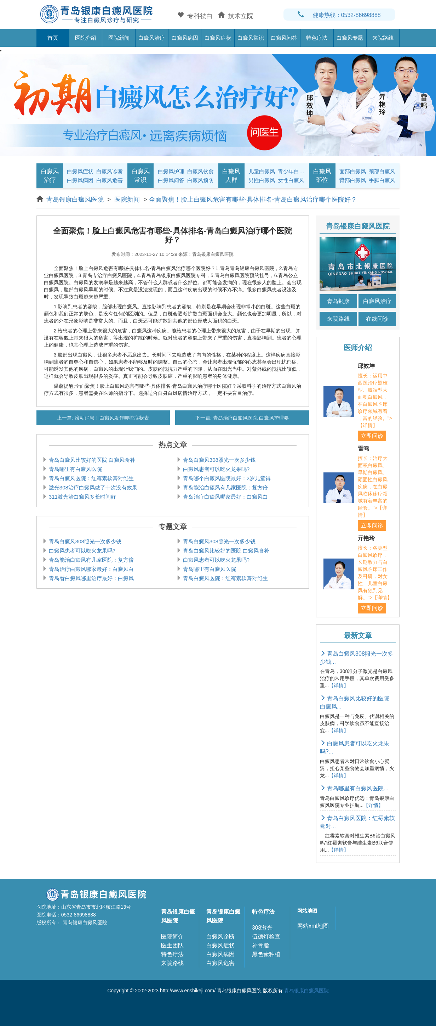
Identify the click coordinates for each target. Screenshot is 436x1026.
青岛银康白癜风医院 (75, 199)
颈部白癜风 (382, 171)
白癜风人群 (231, 175)
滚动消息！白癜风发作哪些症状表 (111, 418)
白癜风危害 (109, 180)
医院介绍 (85, 38)
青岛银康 (338, 301)
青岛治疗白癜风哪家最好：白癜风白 (225, 497)
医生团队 (172, 945)
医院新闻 (119, 38)
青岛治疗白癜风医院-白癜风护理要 (250, 418)
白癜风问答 (284, 38)
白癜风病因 (185, 38)
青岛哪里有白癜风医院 (74, 469)
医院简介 (172, 937)
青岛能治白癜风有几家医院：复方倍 (225, 487)
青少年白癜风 (291, 171)
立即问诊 (372, 436)
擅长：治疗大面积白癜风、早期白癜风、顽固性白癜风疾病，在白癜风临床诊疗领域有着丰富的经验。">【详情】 (373, 486)
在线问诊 (377, 319)
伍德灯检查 (266, 937)
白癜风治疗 (151, 38)
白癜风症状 (218, 38)
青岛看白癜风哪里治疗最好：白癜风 (90, 578)
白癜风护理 (171, 171)
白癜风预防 (200, 180)
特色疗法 (316, 38)
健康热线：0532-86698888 (339, 15)
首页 (52, 38)
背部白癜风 (352, 180)
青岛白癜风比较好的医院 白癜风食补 (91, 460)
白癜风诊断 (109, 171)
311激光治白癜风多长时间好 (81, 497)
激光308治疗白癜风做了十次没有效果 (92, 487)
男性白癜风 (261, 180)
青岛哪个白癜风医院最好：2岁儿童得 (226, 478)
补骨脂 (260, 945)
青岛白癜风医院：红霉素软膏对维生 (90, 478)
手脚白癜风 (382, 180)
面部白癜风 (352, 171)
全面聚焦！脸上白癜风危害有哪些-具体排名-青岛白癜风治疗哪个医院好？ (253, 199)
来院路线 (383, 38)
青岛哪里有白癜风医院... (354, 788)
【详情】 (339, 685)
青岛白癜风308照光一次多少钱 (219, 460)
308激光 (262, 928)
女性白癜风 (291, 180)
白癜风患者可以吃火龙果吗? (216, 469)
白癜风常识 (250, 38)
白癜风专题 (350, 38)
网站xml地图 (313, 926)
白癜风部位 (322, 175)
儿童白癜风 (261, 171)
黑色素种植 (266, 954)
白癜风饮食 (200, 171)
